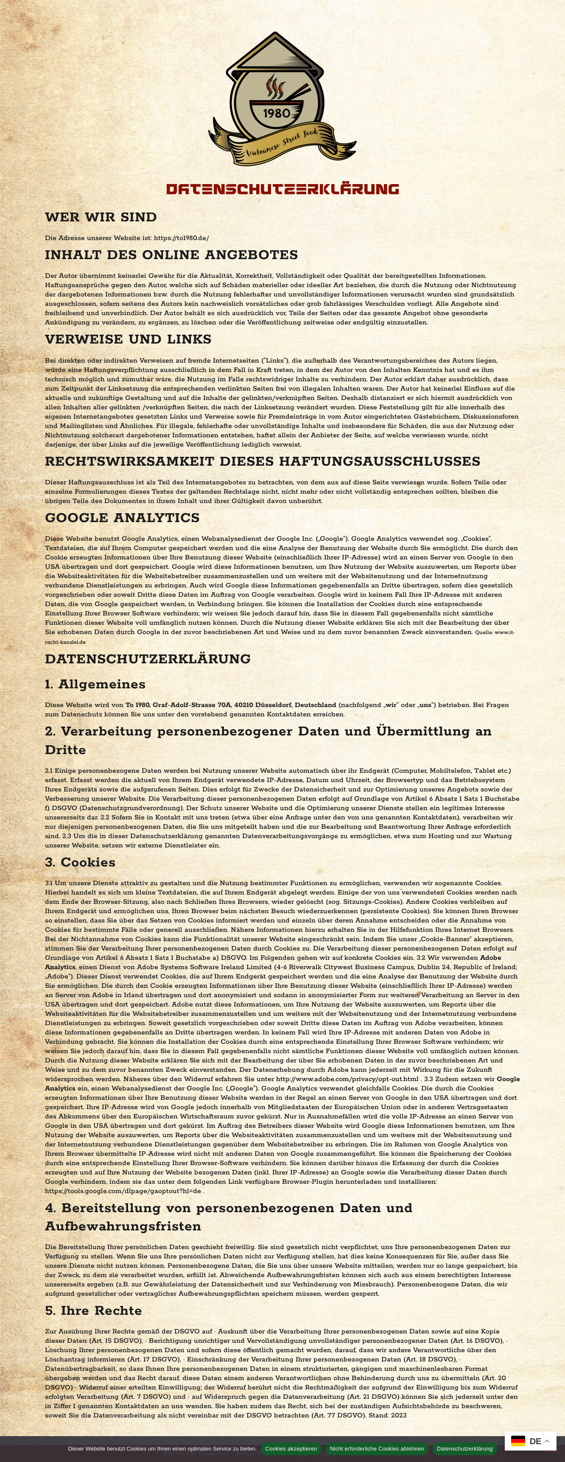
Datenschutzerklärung (464, 1448)
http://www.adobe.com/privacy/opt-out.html (348, 1079)
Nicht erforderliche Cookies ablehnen (377, 1448)
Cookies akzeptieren (291, 1448)
